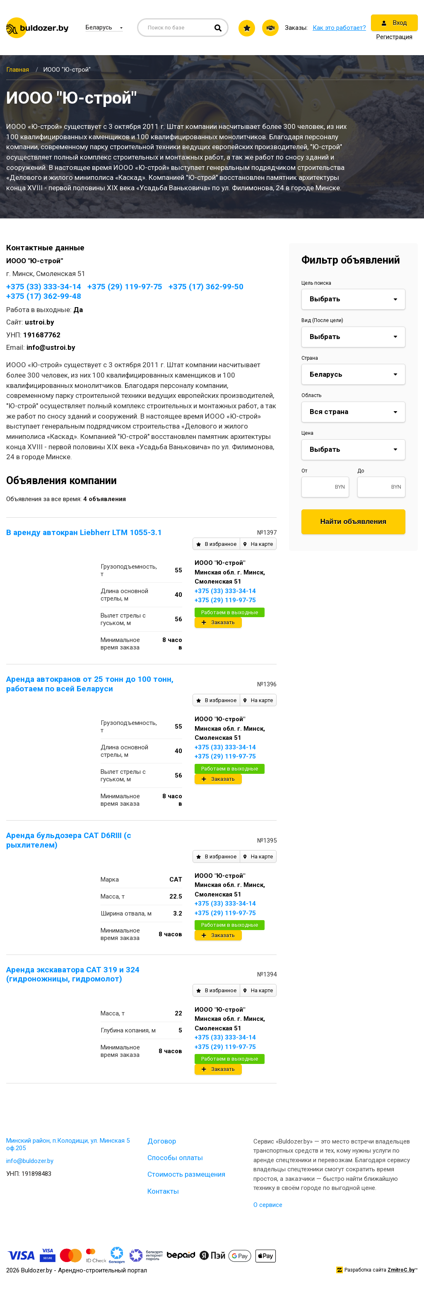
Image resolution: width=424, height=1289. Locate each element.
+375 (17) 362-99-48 (43, 296)
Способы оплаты (175, 1157)
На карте (258, 544)
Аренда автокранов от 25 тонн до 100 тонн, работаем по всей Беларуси (89, 683)
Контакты (163, 1191)
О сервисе (267, 1205)
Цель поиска (316, 283)
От (304, 471)
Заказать (218, 622)
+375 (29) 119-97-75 (124, 286)
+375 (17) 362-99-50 (206, 286)
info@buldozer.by (29, 1161)
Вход (394, 23)
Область (311, 395)
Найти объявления (353, 522)
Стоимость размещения (186, 1174)
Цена (307, 433)
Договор (161, 1141)
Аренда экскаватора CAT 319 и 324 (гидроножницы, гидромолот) (73, 974)
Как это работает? (339, 27)
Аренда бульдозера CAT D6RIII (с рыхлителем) (68, 840)
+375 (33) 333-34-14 (43, 286)
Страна (309, 358)
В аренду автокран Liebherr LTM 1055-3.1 (84, 532)
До (360, 471)
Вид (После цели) (322, 320)
